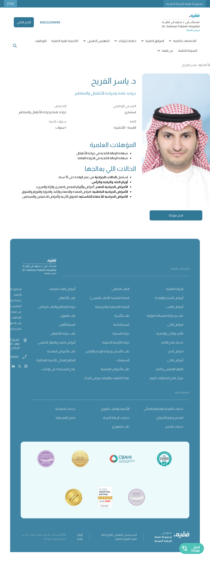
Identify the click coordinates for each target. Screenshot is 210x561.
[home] (176, 22)
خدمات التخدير (174, 434)
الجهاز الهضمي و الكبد (169, 376)
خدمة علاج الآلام (172, 349)
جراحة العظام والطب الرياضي (56, 314)
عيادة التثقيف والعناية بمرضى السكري (105, 385)
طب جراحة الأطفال (62, 341)
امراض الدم (175, 358)
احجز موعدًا (176, 215)
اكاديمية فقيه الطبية (64, 41)
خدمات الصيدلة (65, 416)
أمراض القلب (174, 314)
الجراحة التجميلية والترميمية (112, 314)
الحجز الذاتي (24, 22)
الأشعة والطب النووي (115, 416)
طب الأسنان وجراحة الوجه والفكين (107, 358)
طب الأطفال (66, 305)
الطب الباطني (120, 296)
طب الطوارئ (120, 434)
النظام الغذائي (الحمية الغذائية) (55, 367)
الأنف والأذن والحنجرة (169, 341)
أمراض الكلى (175, 367)
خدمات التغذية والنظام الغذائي (163, 416)
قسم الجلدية (121, 332)
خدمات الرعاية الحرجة (116, 425)
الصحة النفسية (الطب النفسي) (109, 305)
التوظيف (40, 41)
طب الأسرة (121, 323)
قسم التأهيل (67, 332)
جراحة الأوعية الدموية (115, 349)
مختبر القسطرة (65, 425)
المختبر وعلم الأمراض (169, 425)
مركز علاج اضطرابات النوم (166, 385)
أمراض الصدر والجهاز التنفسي (56, 349)
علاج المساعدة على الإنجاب (58, 376)
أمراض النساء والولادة (169, 305)
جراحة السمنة (120, 341)
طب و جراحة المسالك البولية (165, 323)
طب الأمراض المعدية (61, 358)
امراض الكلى (175, 332)
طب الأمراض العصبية (115, 376)
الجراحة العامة (174, 296)
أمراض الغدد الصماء (62, 296)
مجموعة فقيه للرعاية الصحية (184, 3)
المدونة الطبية (187, 50)
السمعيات (122, 367)
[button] (182, 41)
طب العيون (67, 323)
